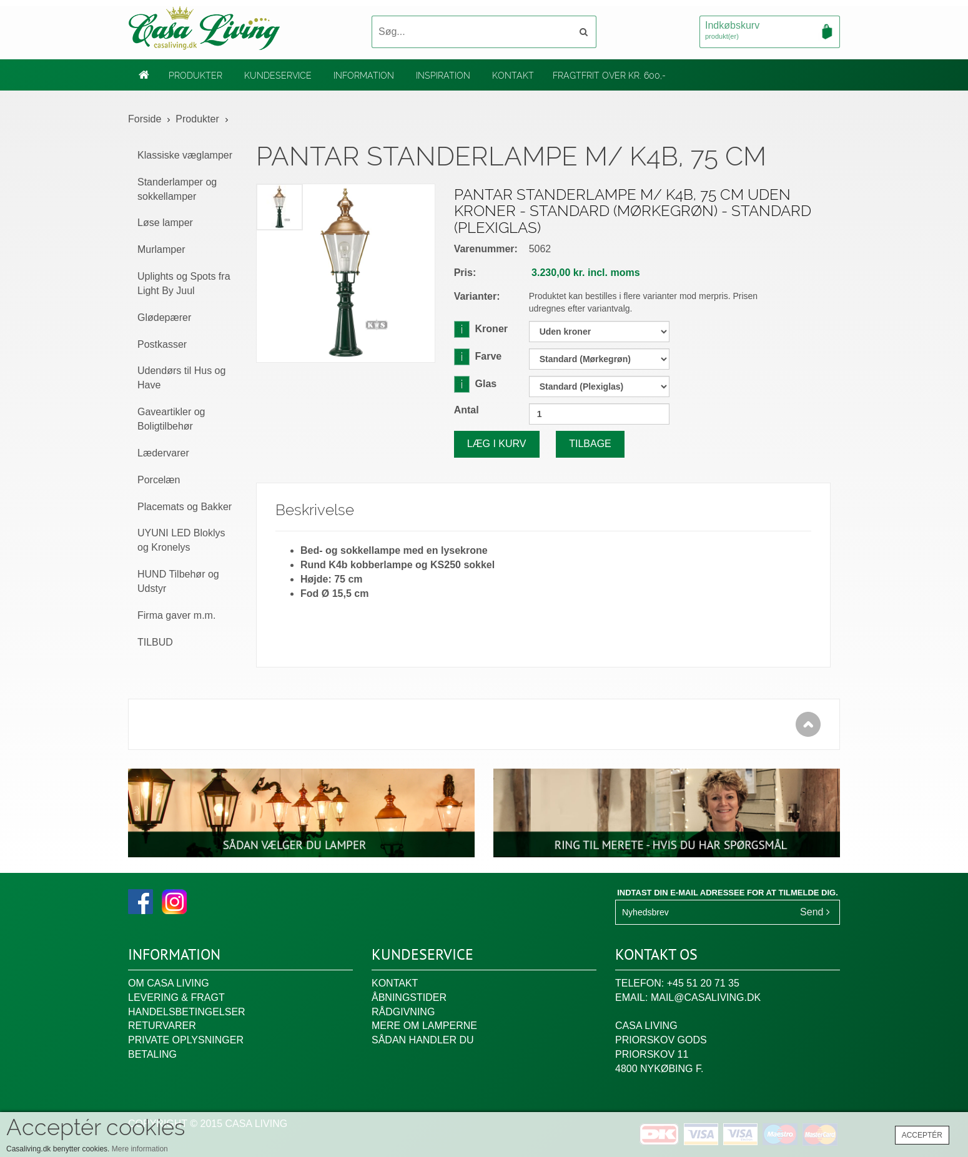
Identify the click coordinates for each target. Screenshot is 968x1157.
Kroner (481, 328)
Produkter (195, 76)
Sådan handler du (423, 1040)
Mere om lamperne (424, 1025)
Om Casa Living (168, 983)
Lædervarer (163, 453)
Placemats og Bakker (184, 506)
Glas (475, 383)
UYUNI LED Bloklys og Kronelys (181, 540)
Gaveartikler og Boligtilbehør (171, 418)
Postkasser (162, 344)
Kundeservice (278, 76)
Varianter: (477, 296)
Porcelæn (158, 480)
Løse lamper (165, 222)
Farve (478, 356)
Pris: (465, 272)
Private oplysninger (186, 1040)
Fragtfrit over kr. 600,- (609, 76)
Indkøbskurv (769, 31)
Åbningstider (409, 997)
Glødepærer (164, 317)
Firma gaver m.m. (176, 615)
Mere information (140, 1149)
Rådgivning (403, 1012)
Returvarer (162, 1025)
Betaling (152, 1054)
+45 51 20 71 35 (703, 983)
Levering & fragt (176, 997)
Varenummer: (486, 249)
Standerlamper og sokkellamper (177, 189)
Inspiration (443, 76)
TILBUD (155, 642)
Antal (466, 410)
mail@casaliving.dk (706, 997)
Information (363, 76)
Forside (144, 119)
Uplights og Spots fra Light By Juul (183, 283)
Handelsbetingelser (186, 1012)
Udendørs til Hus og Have (181, 377)
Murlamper (161, 249)
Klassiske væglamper (184, 155)
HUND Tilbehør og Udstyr (178, 581)
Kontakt (513, 76)
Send (815, 912)
